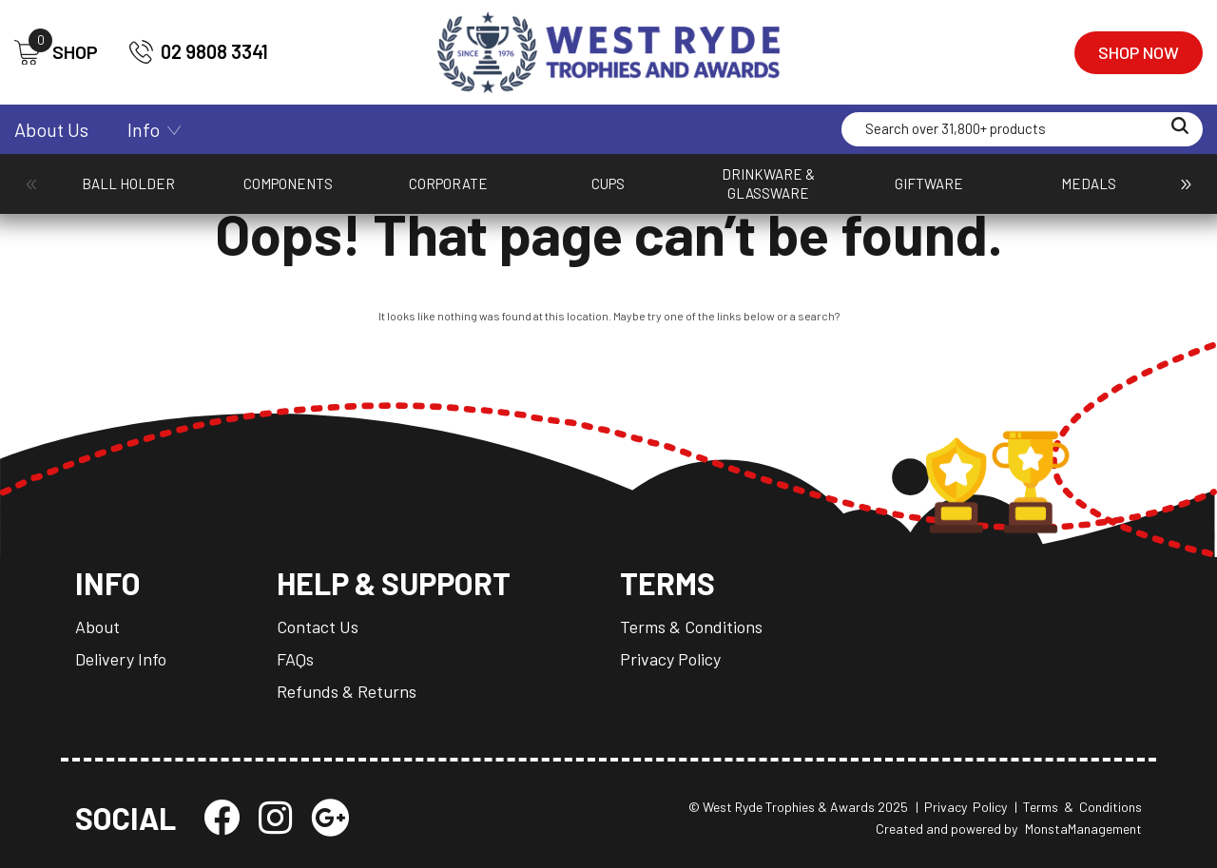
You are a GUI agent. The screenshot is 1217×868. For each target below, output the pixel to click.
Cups (401, 193)
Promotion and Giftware (1085, 193)
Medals (692, 193)
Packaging (785, 193)
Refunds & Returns (346, 691)
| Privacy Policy (961, 807)
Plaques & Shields (989, 193)
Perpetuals (888, 193)
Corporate (304, 193)
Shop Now (1138, 52)
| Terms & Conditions (1078, 807)
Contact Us (317, 626)
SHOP (56, 53)
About (97, 626)
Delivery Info (120, 658)
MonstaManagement (1083, 828)
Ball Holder (95, 193)
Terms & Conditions (691, 626)
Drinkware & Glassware (500, 193)
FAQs (295, 658)
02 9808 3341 (198, 52)
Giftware (599, 193)
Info (143, 129)
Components (197, 193)
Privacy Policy (670, 658)
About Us (51, 129)
